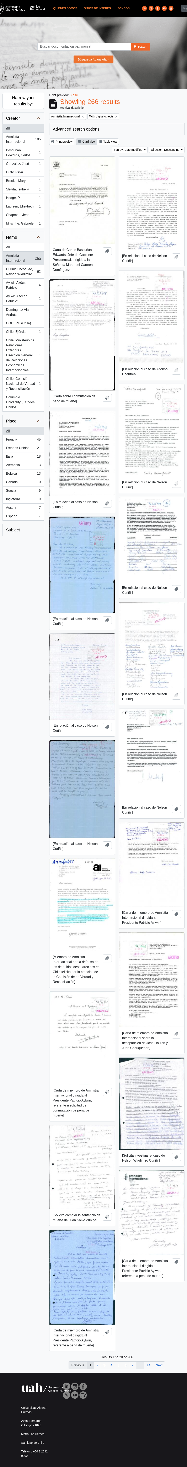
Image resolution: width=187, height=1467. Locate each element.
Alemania (23, 466)
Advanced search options (76, 129)
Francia (23, 440)
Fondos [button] (124, 8)
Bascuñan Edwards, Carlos (23, 152)
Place (11, 421)
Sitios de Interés (97, 8)
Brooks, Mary (23, 181)
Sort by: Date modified (128, 149)
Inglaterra (23, 500)
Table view (108, 141)
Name (11, 237)
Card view (86, 141)
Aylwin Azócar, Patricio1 (23, 298)
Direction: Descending (165, 149)
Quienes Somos (65, 8)
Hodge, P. (23, 198)
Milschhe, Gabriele (23, 224)
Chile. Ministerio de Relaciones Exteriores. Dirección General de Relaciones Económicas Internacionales (23, 355)
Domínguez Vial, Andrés (23, 312)
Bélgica (23, 474)
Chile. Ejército (23, 332)
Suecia (23, 491)
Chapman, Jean (23, 215)
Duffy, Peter (23, 173)
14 (148, 1365)
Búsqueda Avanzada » (93, 59)
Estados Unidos (23, 449)
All (8, 128)
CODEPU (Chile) (23, 324)
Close (73, 95)
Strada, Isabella (23, 190)
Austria (23, 508)
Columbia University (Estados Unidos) (23, 402)
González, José (23, 164)
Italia (23, 457)
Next (159, 1365)
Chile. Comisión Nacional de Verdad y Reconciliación (23, 383)
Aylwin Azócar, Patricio (23, 285)
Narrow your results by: (23, 100)
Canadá (23, 483)
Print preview (62, 141)
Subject (13, 530)
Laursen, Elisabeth (23, 207)
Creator (13, 118)
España (23, 517)
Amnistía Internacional (23, 139)
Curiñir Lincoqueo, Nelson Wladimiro (23, 271)
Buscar (140, 46)
